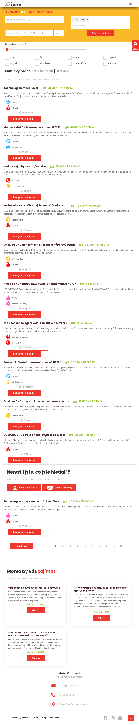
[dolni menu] (131, 718)
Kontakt (54, 717)
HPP (12, 57)
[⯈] (128, 546)
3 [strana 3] (70, 546)
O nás (35, 717)
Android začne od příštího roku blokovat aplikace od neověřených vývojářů (31, 634)
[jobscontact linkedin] (120, 718)
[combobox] (34, 19)
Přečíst (36, 610)
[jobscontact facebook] (105, 718)
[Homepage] (13, 3)
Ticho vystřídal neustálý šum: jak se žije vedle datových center (100, 589)
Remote (112, 63)
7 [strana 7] (92, 546)
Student (77, 57)
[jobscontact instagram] (112, 718)
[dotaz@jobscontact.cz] (69, 685)
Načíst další (21, 546)
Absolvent (45, 63)
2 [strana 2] (62, 546)
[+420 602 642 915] (69, 695)
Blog (43, 717)
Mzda (8, 44)
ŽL (41, 57)
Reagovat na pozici (24, 118)
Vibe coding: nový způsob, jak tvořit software (34, 587)
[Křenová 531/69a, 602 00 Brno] (69, 704)
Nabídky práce (20, 717)
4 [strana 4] (77, 546)
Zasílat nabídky (135, 45)
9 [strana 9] (106, 546)
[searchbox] (33, 19)
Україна (112, 57)
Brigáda (14, 63)
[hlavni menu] (130, 3)
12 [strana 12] (121, 546)
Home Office (79, 63)
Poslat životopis (24, 488)
